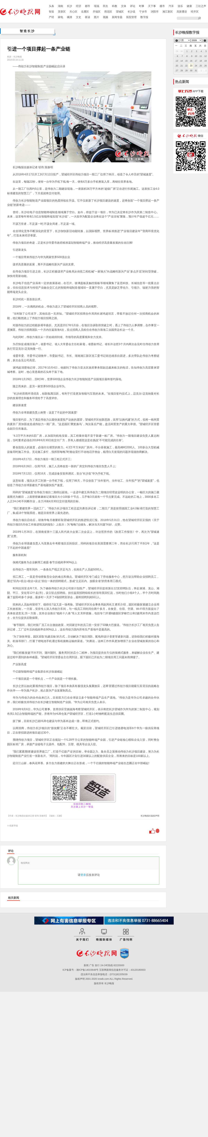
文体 (123, 6)
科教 (114, 6)
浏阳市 (155, 11)
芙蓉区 (62, 11)
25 (201, 66)
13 (177, 61)
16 (191, 61)
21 (181, 66)
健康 (189, 6)
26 (205, 66)
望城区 (120, 11)
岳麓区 (85, 11)
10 (196, 56)
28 (181, 70)
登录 (83, 874)
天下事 (152, 6)
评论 (132, 6)
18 (201, 61)
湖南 (60, 6)
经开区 (195, 11)
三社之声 (201, 6)
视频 (105, 17)
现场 (96, 6)
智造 (51, 11)
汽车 (171, 6)
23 (191, 66)
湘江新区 (167, 11)
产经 (51, 17)
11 (201, 56)
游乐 (180, 6)
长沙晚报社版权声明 (150, 816)
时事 (141, 6)
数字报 (144, 17)
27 (177, 70)
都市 (87, 6)
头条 (51, 6)
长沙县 (131, 11)
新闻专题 (117, 17)
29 (186, 70)
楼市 (162, 6)
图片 (96, 17)
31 (196, 70)
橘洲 (69, 17)
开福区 (97, 11)
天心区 (73, 11)
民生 (105, 6)
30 (191, 70)
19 (205, 61)
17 (196, 61)
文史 (78, 17)
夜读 (87, 17)
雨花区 (108, 11)
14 (181, 61)
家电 (60, 17)
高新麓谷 (182, 11)
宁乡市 (143, 11)
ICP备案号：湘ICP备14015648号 (80, 969)
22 (186, 66)
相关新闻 (13, 897)
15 (186, 61)
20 (177, 66)
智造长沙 (27, 31)
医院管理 (131, 17)
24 (196, 66)
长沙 (69, 6)
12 (205, 56)
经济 (78, 6)
